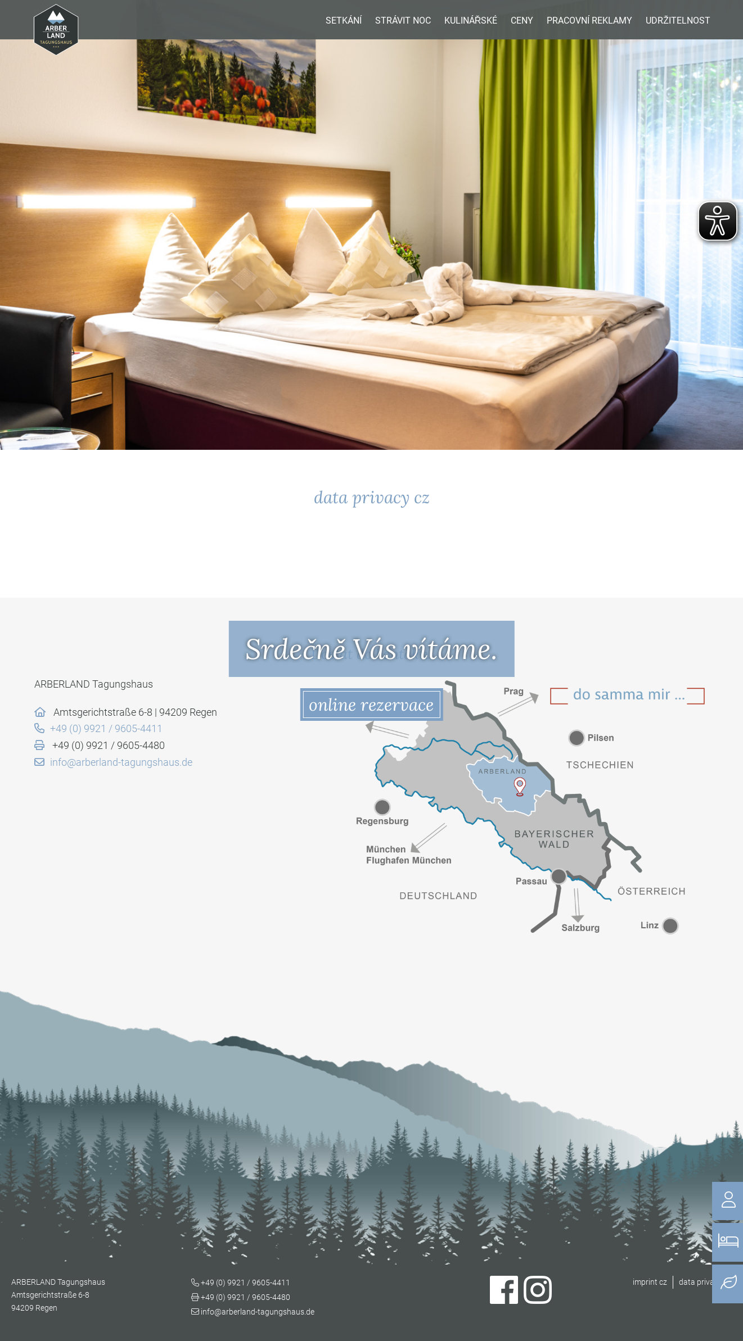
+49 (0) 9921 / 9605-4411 (106, 728)
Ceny (522, 20)
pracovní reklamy (589, 20)
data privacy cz (705, 1281)
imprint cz (650, 1281)
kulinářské (471, 20)
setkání (344, 20)
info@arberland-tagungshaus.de (121, 762)
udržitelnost (678, 20)
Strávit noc (403, 20)
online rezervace (371, 704)
